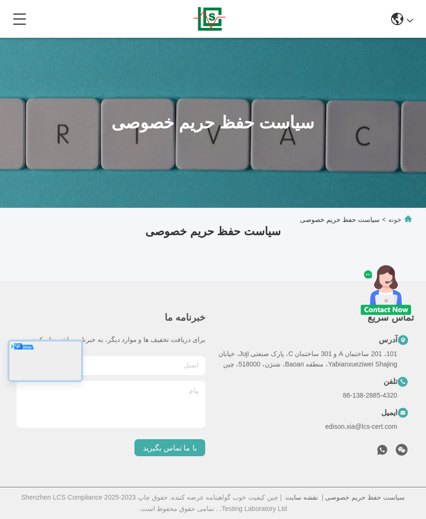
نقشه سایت (301, 497)
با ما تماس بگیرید (169, 448)
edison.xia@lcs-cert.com (361, 426)
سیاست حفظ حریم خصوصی (365, 497)
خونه (394, 219)
